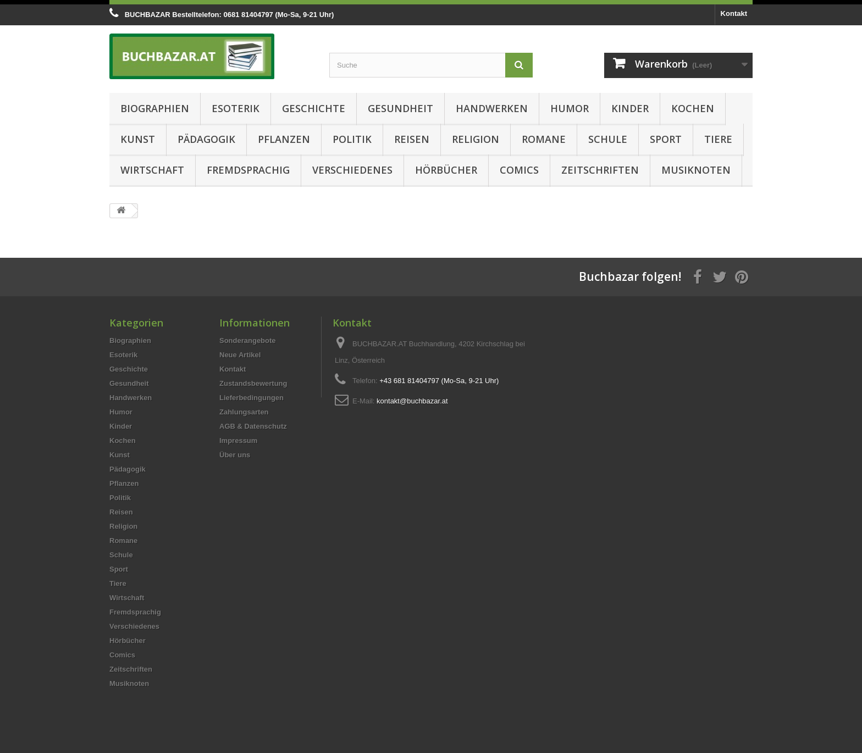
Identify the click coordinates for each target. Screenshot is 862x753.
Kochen (692, 108)
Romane (544, 139)
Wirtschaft (152, 169)
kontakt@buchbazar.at (412, 401)
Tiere (718, 139)
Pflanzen (284, 139)
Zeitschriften (600, 169)
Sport (666, 139)
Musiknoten (696, 169)
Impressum (238, 440)
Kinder (630, 108)
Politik (352, 139)
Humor (569, 108)
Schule (607, 139)
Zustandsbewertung (253, 383)
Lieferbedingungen (251, 398)
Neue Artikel (240, 355)
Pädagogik (206, 139)
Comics (519, 169)
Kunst (137, 139)
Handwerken (492, 108)
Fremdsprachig (248, 169)
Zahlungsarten (244, 412)
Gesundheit (400, 108)
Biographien (154, 108)
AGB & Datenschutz (253, 426)
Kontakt (734, 13)
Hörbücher (446, 169)
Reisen (411, 139)
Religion (475, 139)
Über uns (234, 455)
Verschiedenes (352, 169)
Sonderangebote (247, 340)
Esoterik (235, 108)
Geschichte (313, 108)
